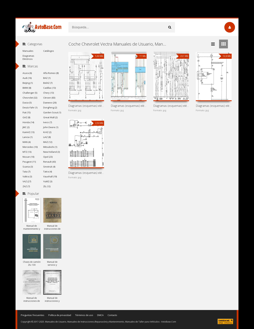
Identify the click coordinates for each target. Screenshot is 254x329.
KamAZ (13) (28, 132)
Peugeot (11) (29, 161)
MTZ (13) (27, 151)
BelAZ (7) (47, 82)
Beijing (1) (28, 82)
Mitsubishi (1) (50, 146)
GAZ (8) (26, 117)
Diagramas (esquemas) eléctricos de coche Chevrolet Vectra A (171, 106)
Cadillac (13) (49, 87)
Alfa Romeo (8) (51, 73)
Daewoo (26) (49, 102)
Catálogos (48, 50)
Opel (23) (48, 156)
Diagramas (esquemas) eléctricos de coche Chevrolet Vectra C (86, 106)
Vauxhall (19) (50, 176)
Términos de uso (84, 315)
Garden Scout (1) (52, 112)
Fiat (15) (27, 112)
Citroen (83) (49, 97)
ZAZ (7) (26, 186)
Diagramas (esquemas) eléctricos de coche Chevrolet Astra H (86, 173)
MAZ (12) (47, 142)
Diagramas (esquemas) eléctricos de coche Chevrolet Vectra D (213, 106)
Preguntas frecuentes (32, 315)
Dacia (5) (27, 102)
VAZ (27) (27, 181)
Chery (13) (48, 92)
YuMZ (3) (47, 181)
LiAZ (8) (47, 137)
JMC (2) (26, 127)
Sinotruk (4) (49, 166)
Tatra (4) (47, 171)
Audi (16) (27, 78)
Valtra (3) (27, 176)
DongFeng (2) (50, 107)
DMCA (100, 315)
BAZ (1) (46, 78)
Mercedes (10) (30, 146)
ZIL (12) (46, 186)
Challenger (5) (30, 92)
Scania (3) (28, 166)
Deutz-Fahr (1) (30, 107)
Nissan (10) (28, 156)
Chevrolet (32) (30, 97)
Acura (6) (27, 73)
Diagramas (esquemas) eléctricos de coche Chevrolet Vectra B (128, 106)
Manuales (28, 50)
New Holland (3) (51, 151)
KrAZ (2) (47, 132)
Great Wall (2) (50, 117)
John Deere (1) (50, 127)
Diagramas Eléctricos (28, 57)
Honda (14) (28, 122)
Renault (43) (49, 161)
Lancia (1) (27, 137)
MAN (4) (27, 142)
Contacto (112, 315)
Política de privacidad (59, 315)
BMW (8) (27, 87)
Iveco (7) (47, 122)
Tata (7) (26, 171)
